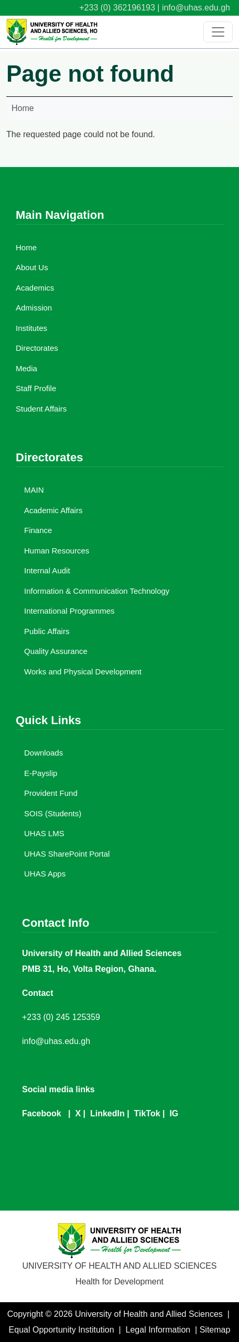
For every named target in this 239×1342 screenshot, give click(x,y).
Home (23, 108)
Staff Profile (36, 388)
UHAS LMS (44, 833)
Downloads (43, 752)
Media (26, 368)
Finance (38, 530)
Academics (35, 287)
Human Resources (56, 550)
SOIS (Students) (52, 813)
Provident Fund (51, 793)
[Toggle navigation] (218, 31)
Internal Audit (47, 570)
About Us (32, 267)
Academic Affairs (53, 510)
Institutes (31, 328)
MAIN (34, 489)
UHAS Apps (45, 873)
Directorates (37, 347)
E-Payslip (40, 773)
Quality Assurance (56, 651)
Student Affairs (41, 408)
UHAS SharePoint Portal (67, 853)
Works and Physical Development (83, 671)
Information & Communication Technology (96, 590)
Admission (34, 307)
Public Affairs (46, 631)
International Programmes (69, 610)
